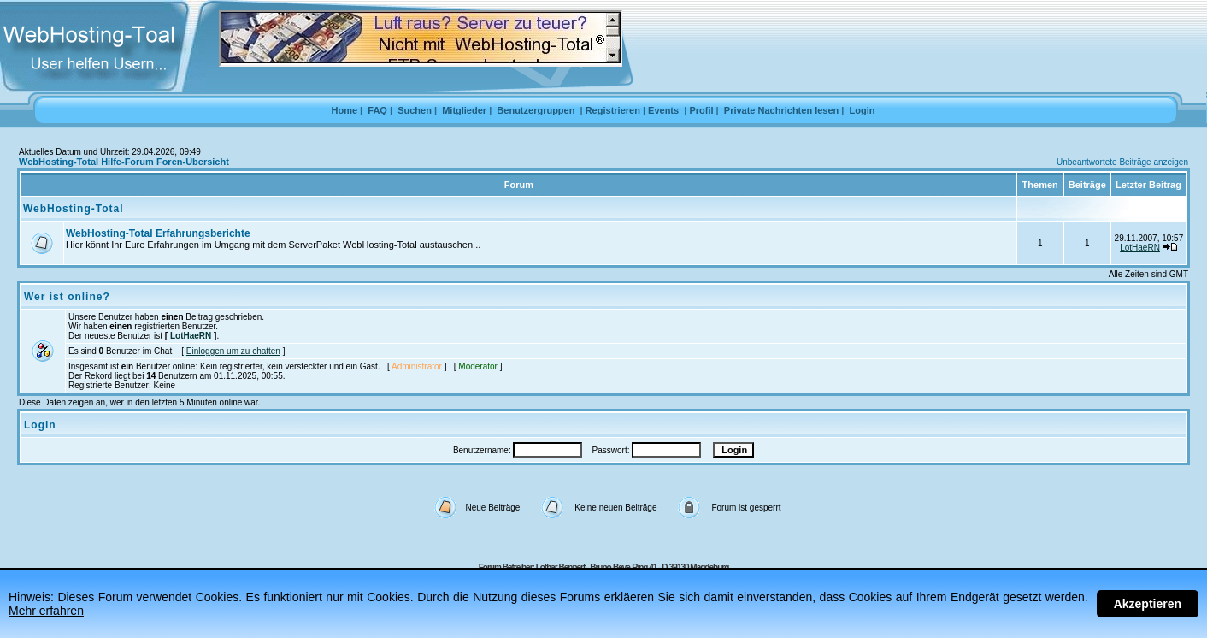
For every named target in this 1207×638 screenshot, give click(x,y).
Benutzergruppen (535, 110)
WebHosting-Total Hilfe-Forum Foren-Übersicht (124, 162)
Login (862, 110)
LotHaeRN (1140, 247)
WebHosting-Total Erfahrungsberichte (158, 233)
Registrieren (613, 110)
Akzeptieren (1147, 604)
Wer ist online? (67, 297)
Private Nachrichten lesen (781, 110)
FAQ (377, 110)
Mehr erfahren (46, 610)
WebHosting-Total (73, 209)
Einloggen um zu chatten (233, 351)
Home (344, 110)
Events (663, 110)
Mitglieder (464, 110)
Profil (701, 110)
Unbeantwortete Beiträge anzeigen (1122, 162)
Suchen (414, 110)
